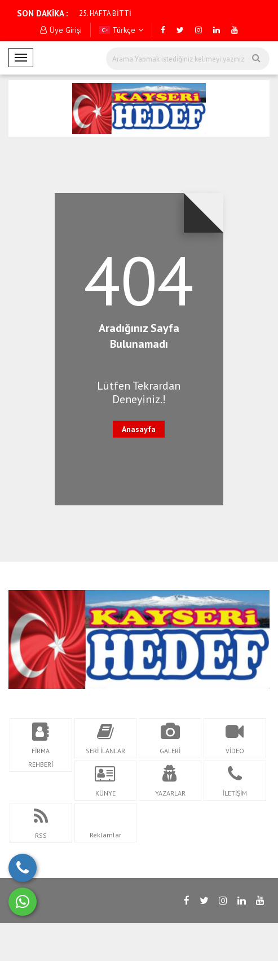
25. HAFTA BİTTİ (105, 13)
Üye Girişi (61, 30)
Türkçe (121, 30)
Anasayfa (139, 429)
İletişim (135, 900)
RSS (99, 900)
